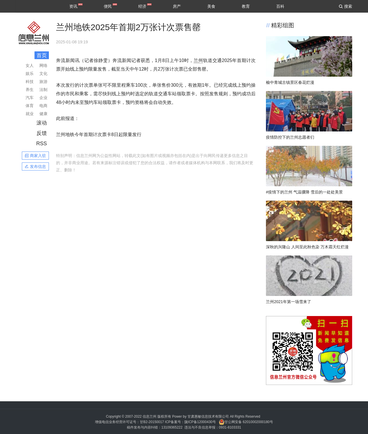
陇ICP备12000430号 (200, 422)
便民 (108, 6)
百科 (280, 6)
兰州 (198, 60)
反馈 (42, 133)
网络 (43, 65)
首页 (42, 55)
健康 (43, 113)
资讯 (73, 6)
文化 (43, 73)
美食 (211, 6)
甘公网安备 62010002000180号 (246, 422)
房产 (177, 6)
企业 (43, 97)
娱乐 (30, 73)
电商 (43, 105)
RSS (41, 143)
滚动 (42, 123)
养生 (30, 89)
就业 (30, 113)
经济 (142, 6)
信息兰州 (149, 416)
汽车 (30, 97)
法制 (43, 89)
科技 (30, 81)
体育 (30, 105)
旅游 (43, 81)
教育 (246, 6)
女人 (30, 65)
